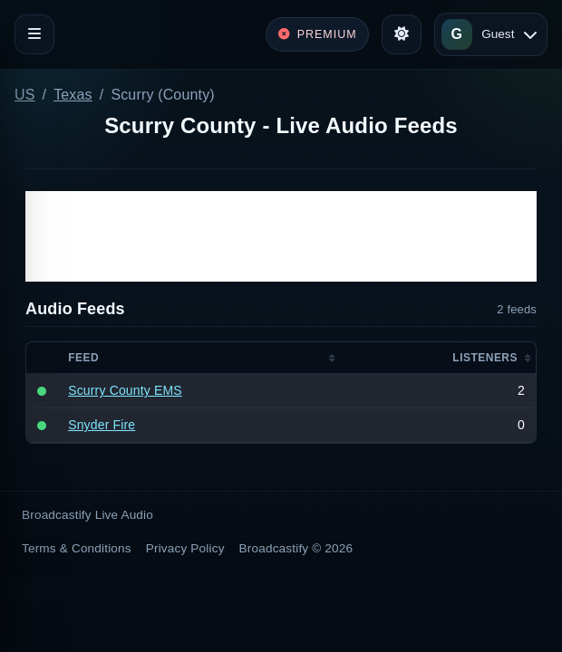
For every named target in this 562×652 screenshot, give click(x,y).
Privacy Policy (185, 548)
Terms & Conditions (76, 548)
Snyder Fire (101, 424)
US (25, 94)
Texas (72, 94)
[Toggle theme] (402, 34)
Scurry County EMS (125, 390)
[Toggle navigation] (34, 34)
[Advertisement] (281, 236)
